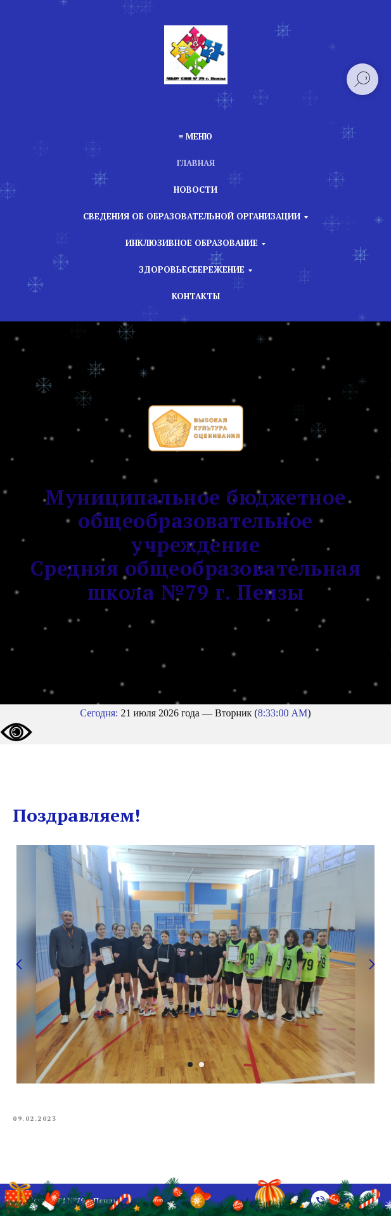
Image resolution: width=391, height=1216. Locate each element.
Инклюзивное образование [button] (191, 243)
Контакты (196, 296)
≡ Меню (195, 136)
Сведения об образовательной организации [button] (191, 216)
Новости (195, 189)
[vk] (368, 1200)
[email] (344, 1200)
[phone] (320, 1200)
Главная (196, 163)
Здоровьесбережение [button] (192, 269)
